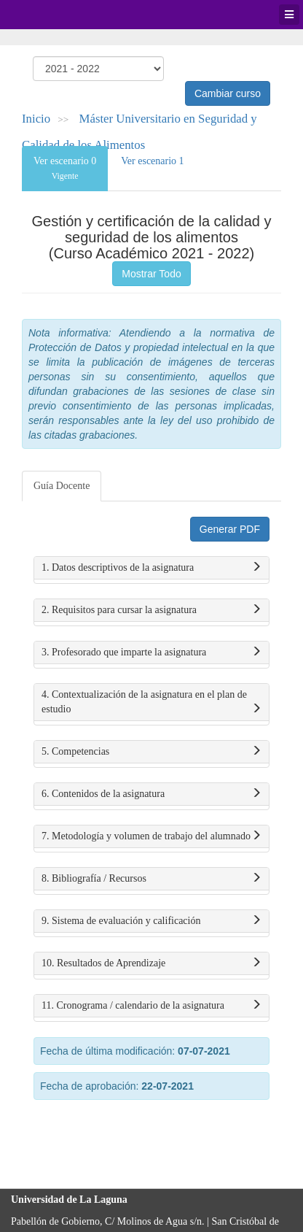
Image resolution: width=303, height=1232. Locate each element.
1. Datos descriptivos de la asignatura (151, 568)
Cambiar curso (227, 93)
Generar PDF (230, 529)
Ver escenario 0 (65, 168)
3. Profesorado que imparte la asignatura (151, 652)
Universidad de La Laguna (51, 14)
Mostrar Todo (151, 274)
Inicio (36, 119)
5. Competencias (151, 751)
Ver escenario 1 (152, 160)
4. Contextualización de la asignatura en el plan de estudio (151, 703)
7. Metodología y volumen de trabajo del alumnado (151, 836)
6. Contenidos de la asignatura (151, 794)
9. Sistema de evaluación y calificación (151, 921)
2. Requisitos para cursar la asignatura (151, 610)
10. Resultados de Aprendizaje (151, 963)
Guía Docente (62, 485)
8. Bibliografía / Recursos (151, 878)
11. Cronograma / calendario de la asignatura (151, 1005)
